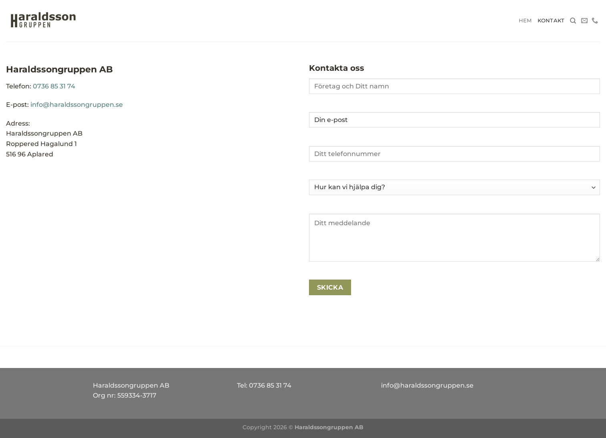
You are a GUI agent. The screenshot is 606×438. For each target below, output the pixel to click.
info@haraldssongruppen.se (76, 104)
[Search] (573, 20)
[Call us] (595, 20)
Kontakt (551, 21)
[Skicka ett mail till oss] (584, 20)
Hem (525, 21)
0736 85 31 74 (54, 86)
